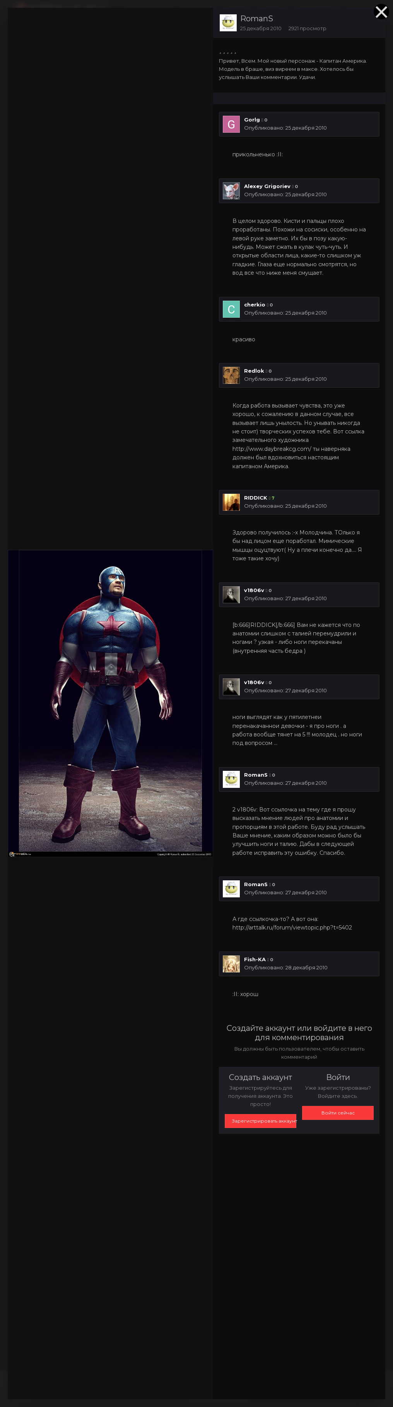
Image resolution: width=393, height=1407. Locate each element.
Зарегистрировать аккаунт (264, 1121)
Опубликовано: (285, 128)
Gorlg (252, 119)
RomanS (256, 18)
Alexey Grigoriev (267, 186)
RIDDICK (255, 498)
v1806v (254, 590)
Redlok (254, 371)
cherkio (254, 304)
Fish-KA (255, 959)
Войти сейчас (338, 1113)
